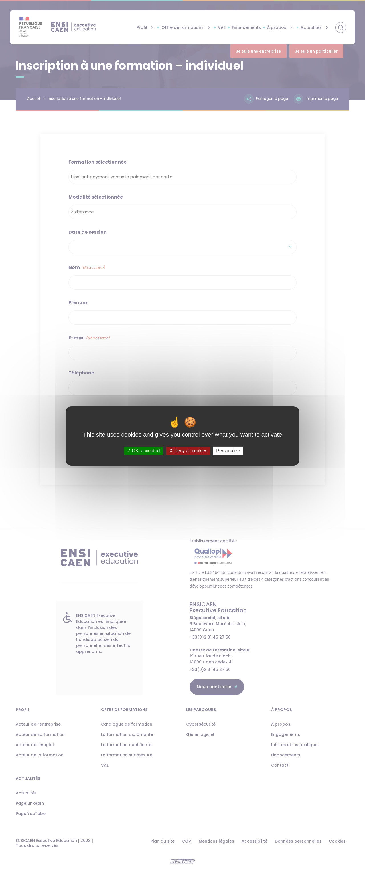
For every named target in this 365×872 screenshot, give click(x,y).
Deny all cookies (188, 450)
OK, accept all (143, 450)
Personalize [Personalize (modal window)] (228, 450)
